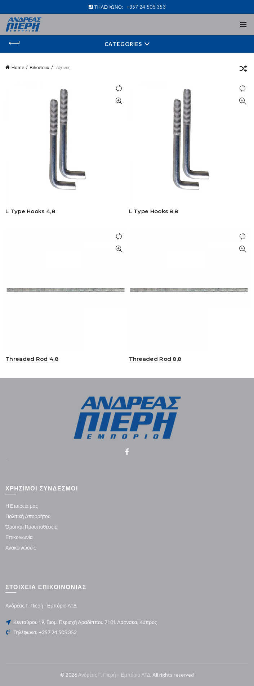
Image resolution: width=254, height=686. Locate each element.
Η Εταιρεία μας (21, 506)
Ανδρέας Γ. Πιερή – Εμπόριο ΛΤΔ (114, 675)
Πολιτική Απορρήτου (27, 516)
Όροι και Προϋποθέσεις (31, 527)
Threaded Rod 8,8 (155, 358)
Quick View (119, 101)
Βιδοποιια (39, 67)
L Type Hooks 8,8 (153, 211)
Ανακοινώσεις (20, 547)
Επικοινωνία (19, 537)
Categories (123, 44)
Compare (119, 88)
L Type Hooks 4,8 (30, 211)
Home (18, 67)
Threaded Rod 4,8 (31, 358)
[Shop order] (243, 70)
